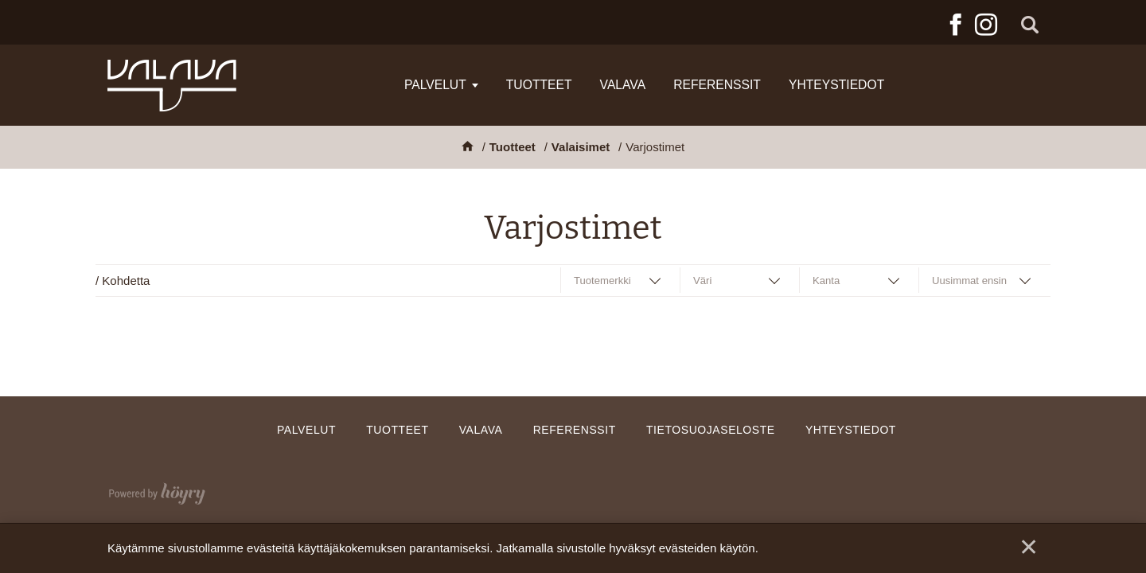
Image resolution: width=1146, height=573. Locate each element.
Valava (623, 85)
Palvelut (435, 85)
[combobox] (620, 280)
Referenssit (717, 85)
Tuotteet (539, 85)
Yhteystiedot (836, 85)
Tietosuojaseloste (710, 429)
